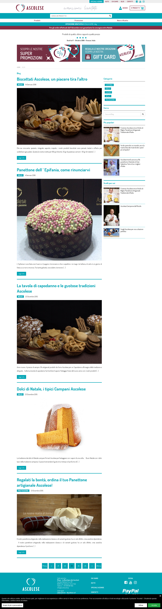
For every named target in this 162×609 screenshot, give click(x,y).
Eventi (108, 92)
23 (72, 566)
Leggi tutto (21, 158)
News (20, 84)
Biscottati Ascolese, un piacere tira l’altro (52, 79)
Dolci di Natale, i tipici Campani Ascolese (51, 388)
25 (85, 566)
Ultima (98, 566)
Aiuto (107, 1)
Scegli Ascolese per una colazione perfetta (131, 230)
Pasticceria (23, 491)
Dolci (20, 175)
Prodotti (37, 20)
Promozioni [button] (79, 20)
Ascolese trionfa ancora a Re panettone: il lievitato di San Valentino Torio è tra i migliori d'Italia (130, 163)
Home (18, 67)
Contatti (130, 1)
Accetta (154, 605)
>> (92, 566)
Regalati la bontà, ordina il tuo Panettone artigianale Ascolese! (52, 482)
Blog (122, 1)
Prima (45, 566)
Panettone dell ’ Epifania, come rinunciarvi (53, 169)
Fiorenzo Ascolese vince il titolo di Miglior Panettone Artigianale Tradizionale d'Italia (131, 130)
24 (78, 566)
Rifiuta (141, 605)
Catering (109, 85)
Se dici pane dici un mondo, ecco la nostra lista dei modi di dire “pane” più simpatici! (132, 147)
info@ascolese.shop (63, 588)
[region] (81, 601)
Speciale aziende (96, 1)
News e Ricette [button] (122, 20)
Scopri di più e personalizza (12, 605)
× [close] (160, 596)
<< (51, 566)
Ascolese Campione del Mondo (130, 206)
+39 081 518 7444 (68, 586)
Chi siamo (115, 1)
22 (65, 566)
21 (58, 566)
